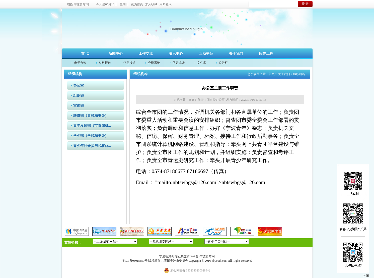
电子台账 (80, 63)
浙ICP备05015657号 (134, 260)
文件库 (201, 63)
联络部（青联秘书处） (90, 116)
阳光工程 (266, 53)
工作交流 (146, 53)
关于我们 (236, 53)
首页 (272, 74)
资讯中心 (176, 53)
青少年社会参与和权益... (92, 146)
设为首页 (137, 4)
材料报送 (105, 63)
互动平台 (206, 53)
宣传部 (78, 105)
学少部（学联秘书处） (90, 136)
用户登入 (166, 4)
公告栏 (223, 63)
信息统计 (179, 63)
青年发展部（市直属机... (92, 126)
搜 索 (305, 4)
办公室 (78, 85)
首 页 (85, 53)
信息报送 (129, 63)
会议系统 (154, 63)
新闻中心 (116, 53)
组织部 (78, 95)
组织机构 (299, 74)
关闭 (366, 275)
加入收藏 (151, 4)
